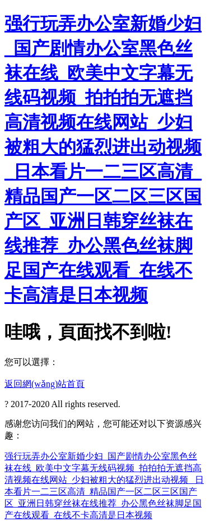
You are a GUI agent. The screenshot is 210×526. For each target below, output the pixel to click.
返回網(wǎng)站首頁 (44, 384)
